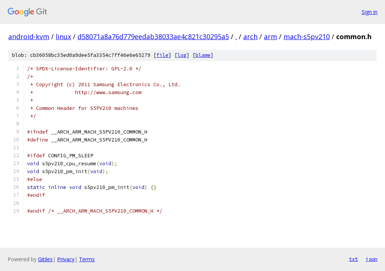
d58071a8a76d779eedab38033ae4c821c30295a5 (153, 36)
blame (203, 55)
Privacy (65, 259)
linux (63, 36)
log (181, 55)
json (371, 259)
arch (250, 36)
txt (353, 259)
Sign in (369, 11)
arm (270, 36)
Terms (87, 259)
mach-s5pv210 (306, 36)
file (162, 55)
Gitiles (45, 259)
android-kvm (28, 36)
